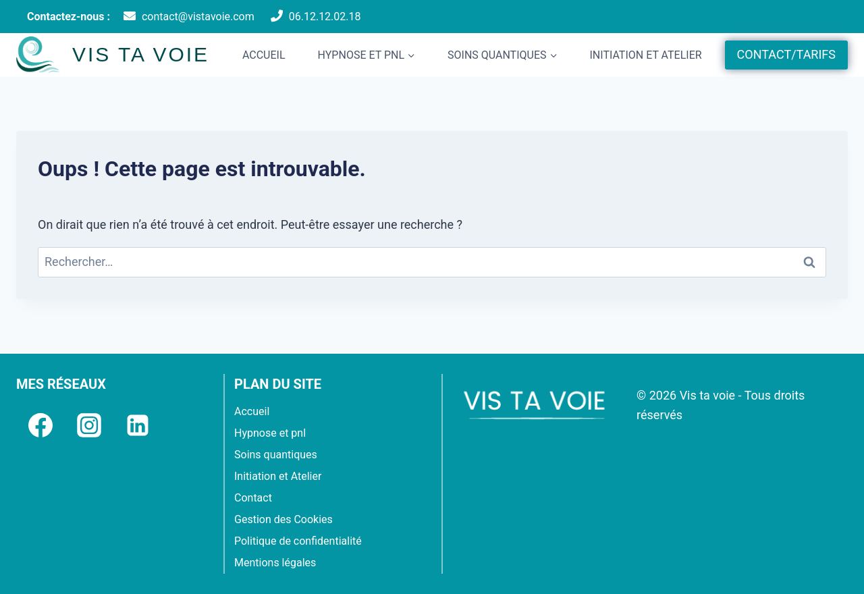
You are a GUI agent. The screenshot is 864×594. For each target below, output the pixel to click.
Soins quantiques (275, 454)
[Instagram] (89, 425)
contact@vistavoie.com (198, 16)
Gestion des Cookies (283, 519)
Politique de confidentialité (298, 541)
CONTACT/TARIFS (786, 54)
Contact (253, 497)
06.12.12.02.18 (325, 16)
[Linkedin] (137, 425)
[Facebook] (40, 425)
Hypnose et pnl (270, 433)
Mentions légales (275, 562)
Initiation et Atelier (645, 55)
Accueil (264, 55)
